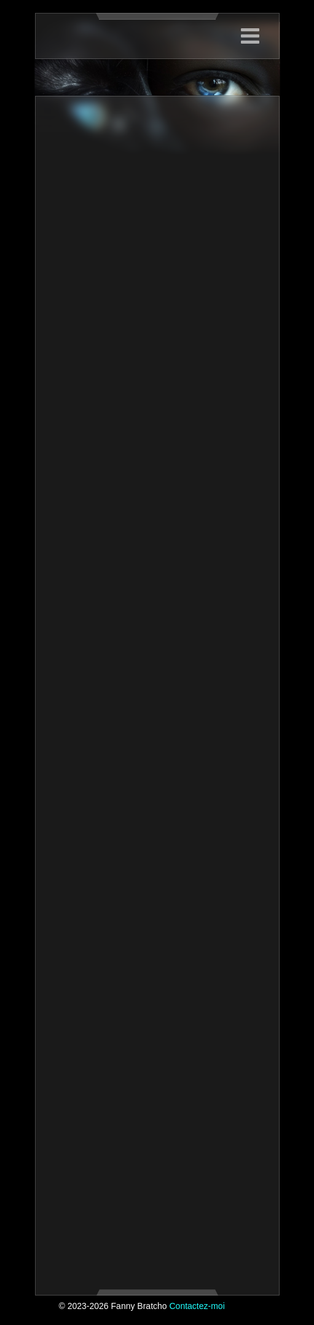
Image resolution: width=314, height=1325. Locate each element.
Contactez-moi (196, 1306)
